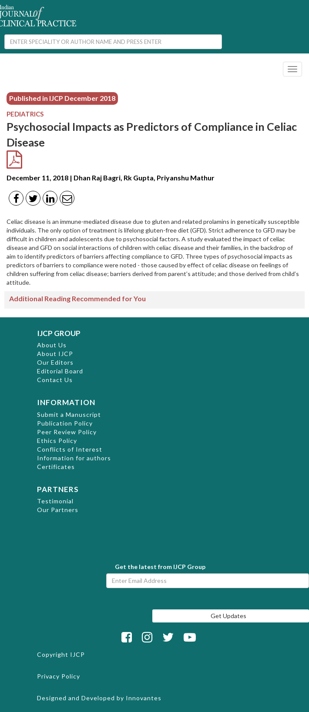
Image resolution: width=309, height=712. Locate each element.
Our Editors (55, 362)
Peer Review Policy (67, 432)
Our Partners (57, 509)
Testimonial (55, 501)
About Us (52, 345)
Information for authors (74, 458)
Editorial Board (60, 371)
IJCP (77, 654)
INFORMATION (66, 402)
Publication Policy (65, 423)
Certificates (56, 466)
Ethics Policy (57, 440)
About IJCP (55, 353)
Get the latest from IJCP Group (160, 566)
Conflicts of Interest (69, 449)
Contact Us (55, 379)
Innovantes (143, 698)
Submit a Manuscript (69, 414)
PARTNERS (58, 489)
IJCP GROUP (59, 333)
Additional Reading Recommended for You (77, 298)
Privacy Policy (58, 676)
